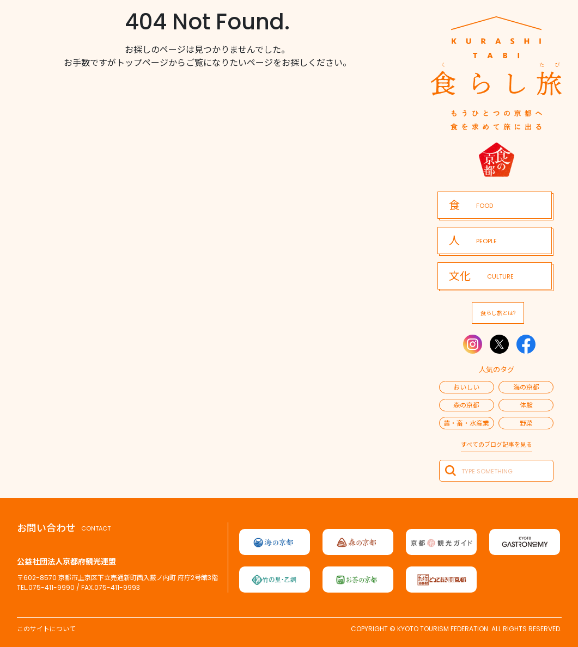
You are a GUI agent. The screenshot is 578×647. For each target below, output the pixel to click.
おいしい (466, 387)
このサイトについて (46, 628)
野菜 (526, 423)
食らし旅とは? (497, 313)
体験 (526, 405)
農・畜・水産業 (466, 423)
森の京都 (466, 405)
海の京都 (526, 387)
